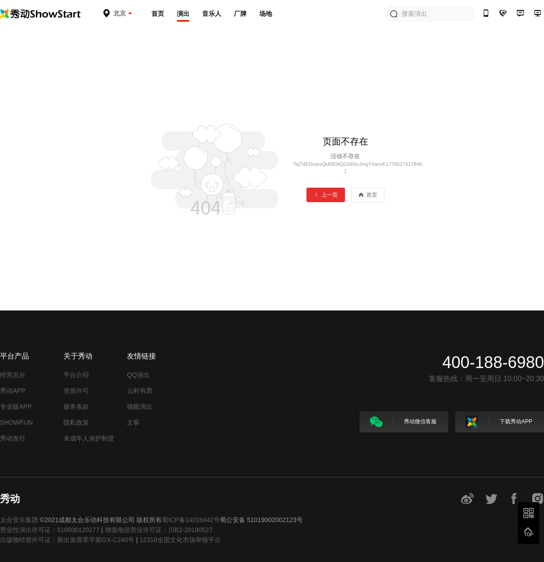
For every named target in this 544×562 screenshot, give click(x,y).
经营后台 (12, 374)
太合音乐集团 (19, 519)
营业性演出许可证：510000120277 (49, 529)
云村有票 (139, 390)
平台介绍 (76, 374)
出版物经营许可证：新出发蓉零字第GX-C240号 (67, 539)
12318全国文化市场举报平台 (180, 539)
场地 (265, 13)
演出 (183, 13)
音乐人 (211, 13)
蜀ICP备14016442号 (191, 519)
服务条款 (76, 406)
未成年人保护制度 (88, 438)
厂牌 (240, 13)
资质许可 (76, 390)
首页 (157, 13)
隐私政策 (76, 422)
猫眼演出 (139, 406)
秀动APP (12, 390)
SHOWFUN (16, 422)
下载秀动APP (499, 422)
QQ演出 (138, 374)
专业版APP (16, 406)
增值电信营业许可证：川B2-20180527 (159, 529)
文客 (133, 422)
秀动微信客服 (403, 422)
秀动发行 (12, 438)
